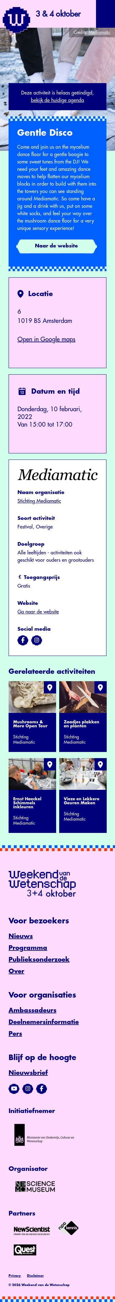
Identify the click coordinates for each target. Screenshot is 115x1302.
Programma (28, 948)
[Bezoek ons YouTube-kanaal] (14, 1089)
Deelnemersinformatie (44, 1022)
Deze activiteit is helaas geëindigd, (57, 97)
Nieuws (21, 936)
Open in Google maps (46, 339)
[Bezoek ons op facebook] (22, 640)
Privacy (15, 1275)
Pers (15, 1034)
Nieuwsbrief (28, 1073)
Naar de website (56, 245)
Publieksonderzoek (39, 959)
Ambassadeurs (32, 1010)
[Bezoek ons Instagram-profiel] (27, 1089)
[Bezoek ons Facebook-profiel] (41, 1089)
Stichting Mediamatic (39, 501)
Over (16, 971)
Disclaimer (35, 1275)
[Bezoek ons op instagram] (36, 640)
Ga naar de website (38, 611)
